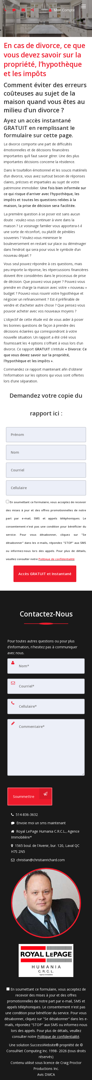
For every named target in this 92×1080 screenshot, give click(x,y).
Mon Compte (62, 10)
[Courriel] (46, 470)
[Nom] (46, 452)
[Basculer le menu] (83, 6)
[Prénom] (46, 434)
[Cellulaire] (46, 488)
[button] (44, 574)
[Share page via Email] (33, 9)
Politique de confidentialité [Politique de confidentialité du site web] (57, 559)
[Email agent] (24, 9)
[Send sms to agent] (14, 9)
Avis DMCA (46, 1074)
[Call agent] (6, 9)
